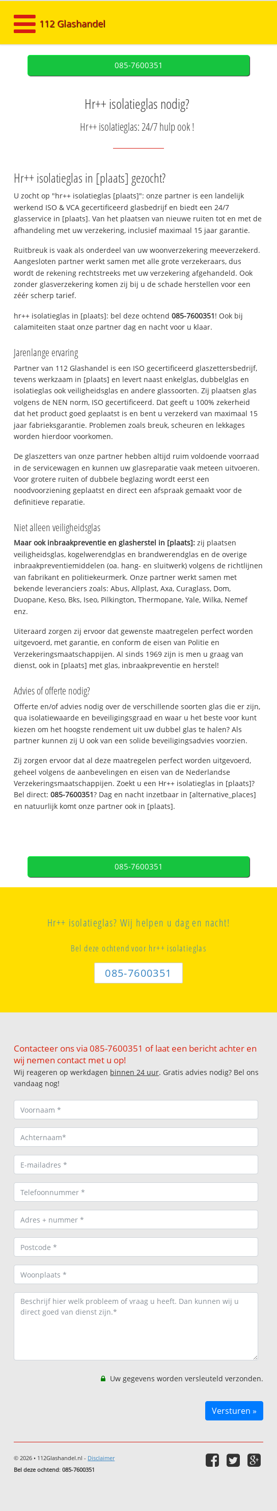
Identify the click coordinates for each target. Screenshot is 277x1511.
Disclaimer (101, 1458)
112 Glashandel (72, 23)
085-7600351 (139, 65)
